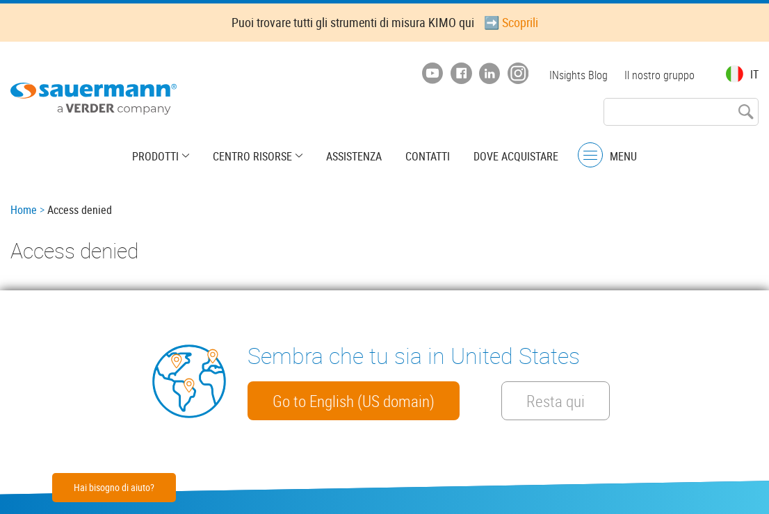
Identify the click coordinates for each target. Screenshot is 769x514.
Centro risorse (252, 156)
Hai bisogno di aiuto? (114, 487)
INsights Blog (578, 75)
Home (23, 209)
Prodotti (155, 156)
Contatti (427, 156)
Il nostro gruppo (659, 75)
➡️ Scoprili (511, 22)
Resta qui (555, 401)
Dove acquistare (515, 156)
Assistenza (354, 156)
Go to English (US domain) (354, 401)
